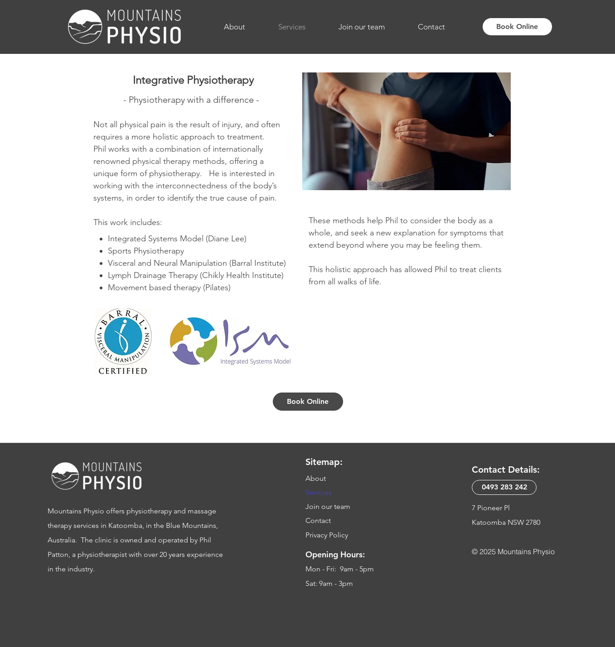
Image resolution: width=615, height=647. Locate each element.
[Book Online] (517, 27)
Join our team (327, 506)
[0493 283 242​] (504, 487)
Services (318, 492)
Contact (318, 520)
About (315, 478)
